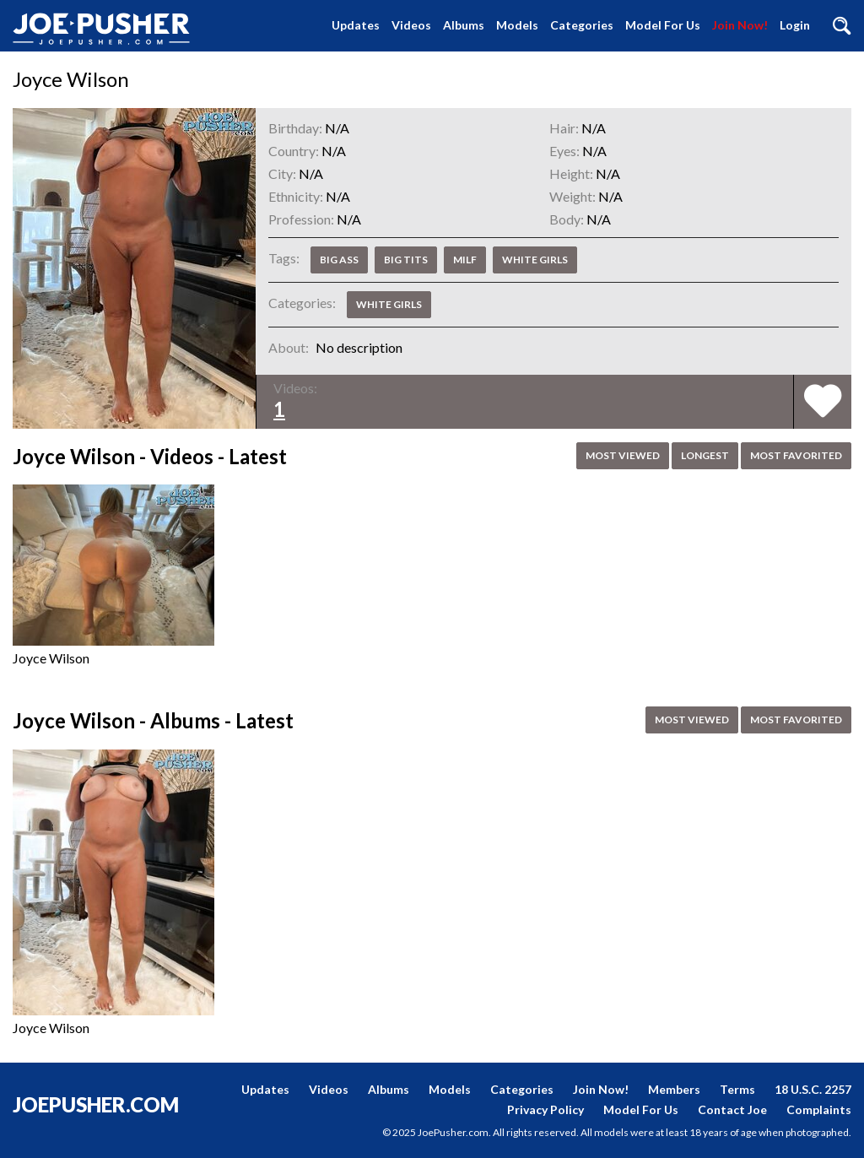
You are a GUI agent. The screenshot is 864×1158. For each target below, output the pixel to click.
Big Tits (406, 259)
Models (517, 25)
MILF (465, 259)
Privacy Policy (545, 1109)
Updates (356, 25)
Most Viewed (623, 455)
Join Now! (740, 25)
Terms (737, 1089)
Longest (705, 455)
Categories (581, 25)
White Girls (535, 259)
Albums (463, 25)
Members (674, 1089)
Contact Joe (732, 1109)
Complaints (818, 1109)
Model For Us (662, 25)
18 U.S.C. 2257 (813, 1089)
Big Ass (339, 259)
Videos (411, 25)
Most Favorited (796, 455)
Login (795, 25)
